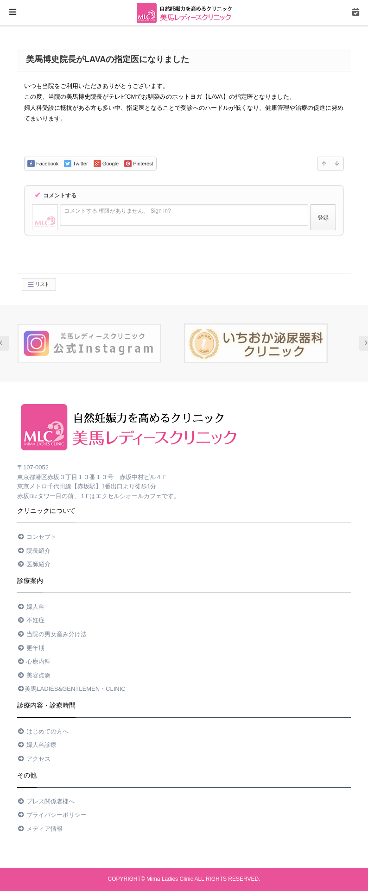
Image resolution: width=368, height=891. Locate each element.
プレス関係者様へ (46, 801)
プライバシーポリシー (52, 814)
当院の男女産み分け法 (52, 634)
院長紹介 (34, 550)
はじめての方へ (43, 731)
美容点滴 (34, 675)
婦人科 (30, 606)
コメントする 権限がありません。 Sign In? (117, 211)
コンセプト (37, 536)
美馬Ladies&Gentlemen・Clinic (71, 688)
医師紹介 (34, 564)
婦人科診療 (37, 744)
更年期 (30, 648)
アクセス (34, 758)
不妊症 (30, 620)
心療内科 (34, 661)
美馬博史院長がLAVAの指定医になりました (107, 59)
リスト (38, 284)
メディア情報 (40, 828)
